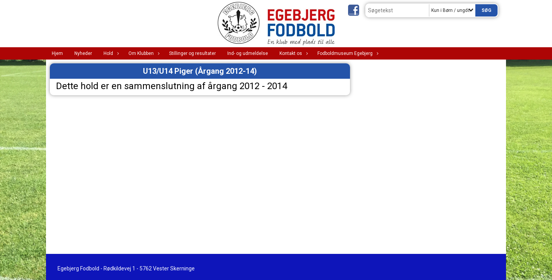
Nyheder (83, 53)
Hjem (57, 53)
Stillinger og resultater (192, 53)
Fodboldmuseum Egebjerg (346, 53)
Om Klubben (143, 53)
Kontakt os (292, 53)
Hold (110, 53)
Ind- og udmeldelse (247, 53)
